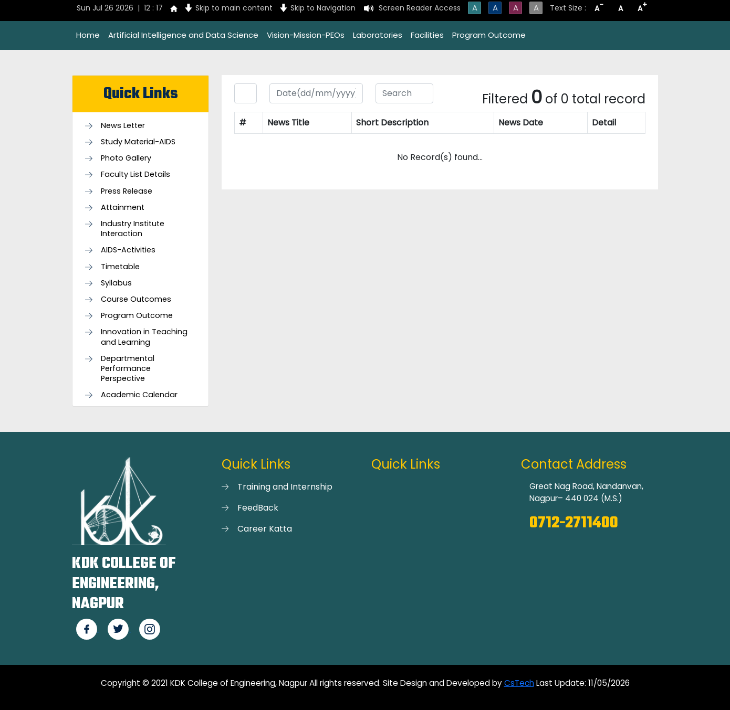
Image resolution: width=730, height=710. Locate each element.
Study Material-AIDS (138, 142)
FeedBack (257, 508)
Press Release (126, 191)
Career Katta (264, 529)
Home (88, 34)
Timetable (120, 267)
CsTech (519, 682)
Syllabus (116, 283)
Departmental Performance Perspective (127, 369)
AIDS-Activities (128, 250)
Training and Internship (284, 487)
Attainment (122, 208)
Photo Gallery (126, 158)
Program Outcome (489, 34)
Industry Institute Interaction (132, 229)
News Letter (123, 126)
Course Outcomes (136, 299)
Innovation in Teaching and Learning (144, 337)
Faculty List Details (135, 174)
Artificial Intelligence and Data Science (183, 34)
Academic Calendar (139, 395)
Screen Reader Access (420, 8)
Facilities (427, 34)
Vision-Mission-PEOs (306, 34)
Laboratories (377, 34)
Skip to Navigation (323, 8)
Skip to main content (234, 8)
